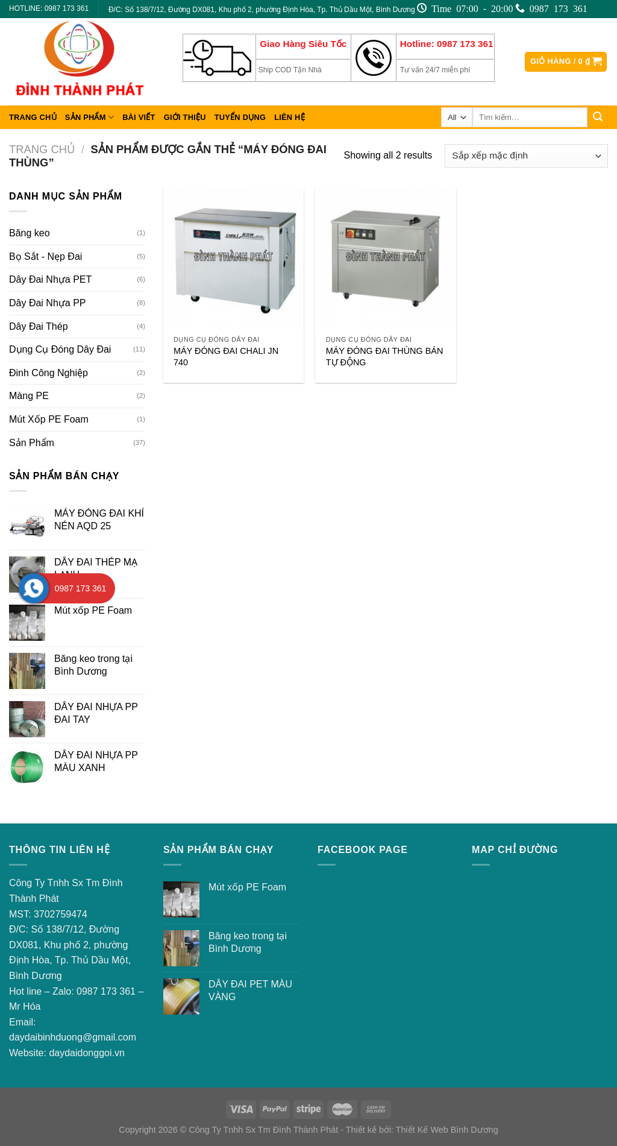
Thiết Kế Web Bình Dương (447, 1130)
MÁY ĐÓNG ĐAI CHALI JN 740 (226, 356)
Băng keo (29, 233)
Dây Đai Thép (38, 326)
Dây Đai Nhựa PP (47, 303)
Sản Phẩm (89, 117)
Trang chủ (33, 117)
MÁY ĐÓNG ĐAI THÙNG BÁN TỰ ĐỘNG (384, 356)
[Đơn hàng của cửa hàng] (526, 156)
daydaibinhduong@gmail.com (72, 1037)
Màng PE (29, 396)
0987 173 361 (106, 991)
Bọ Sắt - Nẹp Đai (45, 256)
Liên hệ (289, 117)
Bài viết (138, 117)
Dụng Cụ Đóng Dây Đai (60, 349)
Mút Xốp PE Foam (49, 419)
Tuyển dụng (240, 117)
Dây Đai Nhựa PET (50, 279)
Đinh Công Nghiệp (48, 373)
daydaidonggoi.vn (86, 1053)
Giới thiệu (185, 117)
